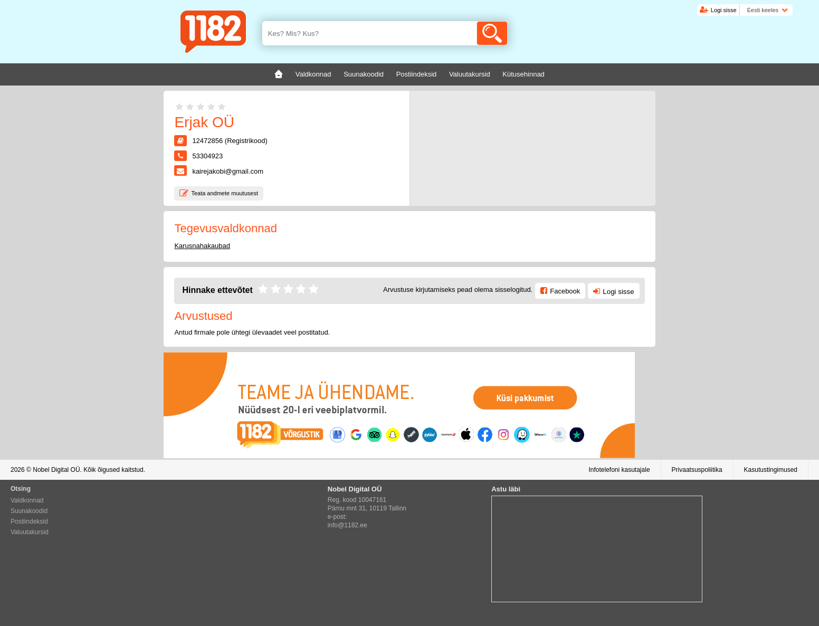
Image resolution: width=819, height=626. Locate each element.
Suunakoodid (29, 511)
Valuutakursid (30, 532)
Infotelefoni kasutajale (619, 469)
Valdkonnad (27, 500)
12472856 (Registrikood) (229, 141)
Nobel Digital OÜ (56, 469)
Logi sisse (724, 10)
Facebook (565, 291)
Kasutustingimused (770, 469)
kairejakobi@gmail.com (227, 171)
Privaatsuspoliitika (697, 469)
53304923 (207, 156)
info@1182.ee (347, 525)
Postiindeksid (29, 521)
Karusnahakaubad (202, 246)
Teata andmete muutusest (224, 193)
